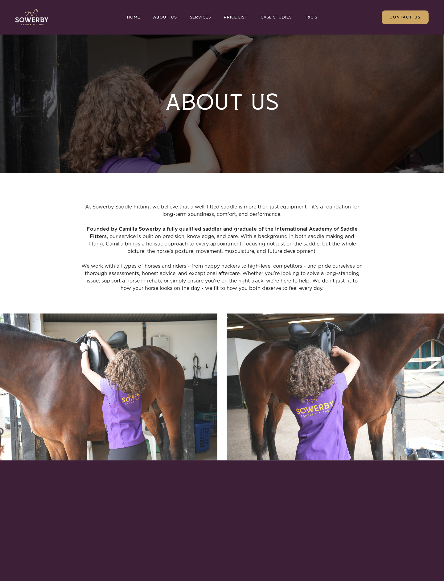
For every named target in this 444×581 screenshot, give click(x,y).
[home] (31, 17)
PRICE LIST (236, 17)
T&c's (311, 17)
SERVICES (200, 17)
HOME (133, 17)
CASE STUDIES (276, 17)
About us (165, 17)
